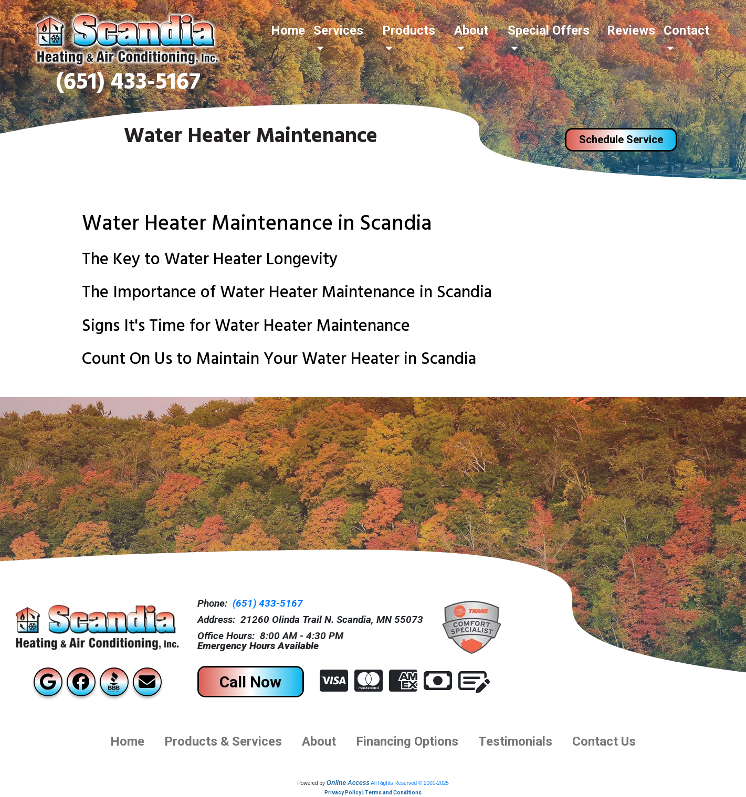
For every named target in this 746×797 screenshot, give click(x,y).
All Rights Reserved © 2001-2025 (410, 783)
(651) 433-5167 (128, 84)
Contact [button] (686, 30)
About (319, 741)
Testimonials (515, 741)
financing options (407, 741)
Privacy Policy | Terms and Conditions (373, 792)
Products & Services (223, 741)
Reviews (631, 30)
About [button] (471, 30)
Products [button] (408, 30)
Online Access (348, 783)
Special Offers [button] (549, 30)
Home (288, 30)
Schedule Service (621, 139)
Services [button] (338, 30)
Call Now (250, 682)
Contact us (604, 741)
